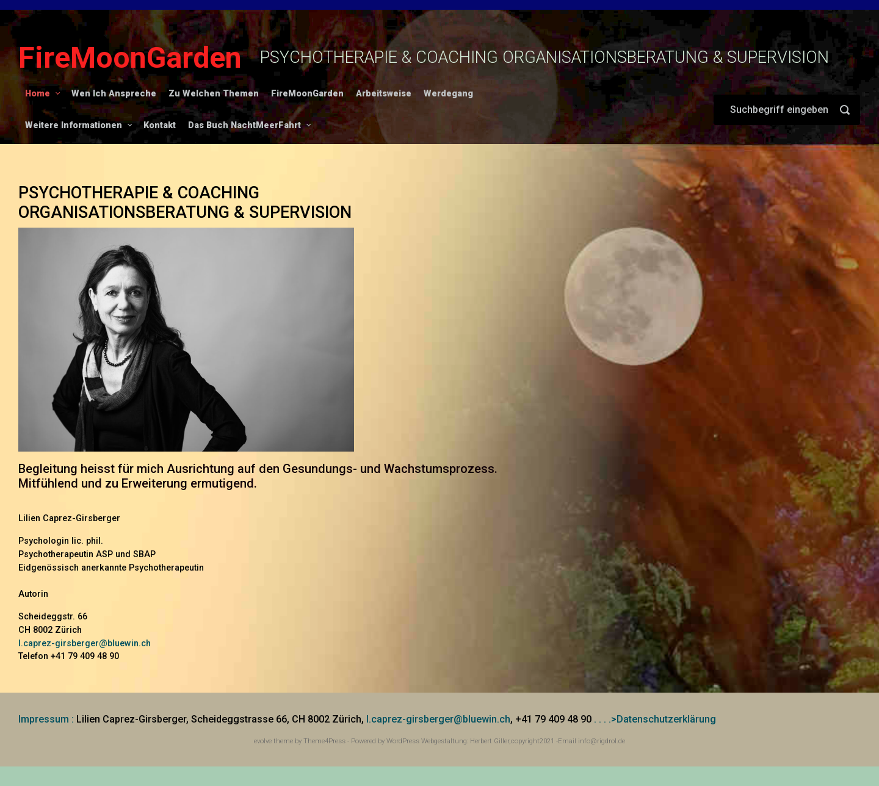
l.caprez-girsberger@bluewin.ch (84, 643)
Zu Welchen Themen (213, 93)
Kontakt (159, 125)
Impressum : (46, 719)
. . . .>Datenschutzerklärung (655, 719)
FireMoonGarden (130, 57)
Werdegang (448, 93)
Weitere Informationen (73, 125)
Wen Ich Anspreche (113, 93)
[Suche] (787, 110)
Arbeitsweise (383, 93)
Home (37, 93)
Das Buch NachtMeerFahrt (244, 125)
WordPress (402, 741)
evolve (263, 741)
